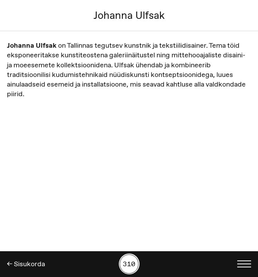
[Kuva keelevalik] (244, 263)
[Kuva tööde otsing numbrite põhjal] (129, 264)
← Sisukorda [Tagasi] (26, 264)
